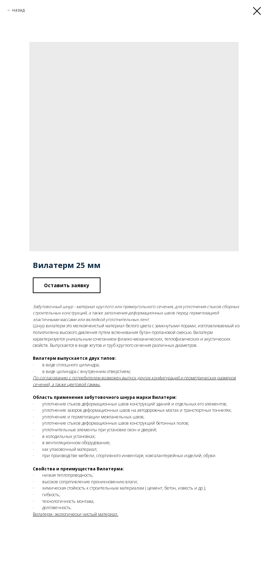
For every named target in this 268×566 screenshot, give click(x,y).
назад (18, 10)
